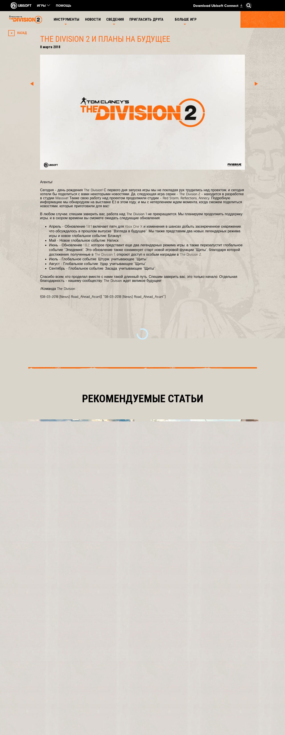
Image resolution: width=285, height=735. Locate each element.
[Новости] (93, 19)
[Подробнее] (45, 508)
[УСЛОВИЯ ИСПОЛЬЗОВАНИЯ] (45, 702)
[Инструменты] (66, 19)
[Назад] (18, 33)
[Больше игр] (186, 19)
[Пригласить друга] (147, 19)
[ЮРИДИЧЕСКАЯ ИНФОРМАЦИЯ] (45, 709)
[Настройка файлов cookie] (37, 717)
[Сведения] (115, 19)
